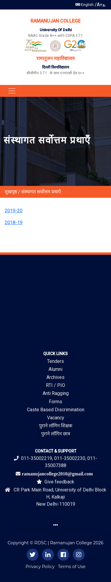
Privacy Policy (39, 566)
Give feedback (55, 482)
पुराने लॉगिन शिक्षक (55, 425)
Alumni (55, 369)
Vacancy (55, 417)
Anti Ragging (56, 393)
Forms (55, 401)
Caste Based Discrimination (55, 409)
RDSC (40, 542)
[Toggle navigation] (12, 91)
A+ (99, 4)
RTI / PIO (55, 385)
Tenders (55, 361)
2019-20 (13, 210)
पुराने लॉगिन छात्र (55, 433)
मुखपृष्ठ (11, 191)
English (84, 4)
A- (104, 5)
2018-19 (13, 222)
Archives (55, 377)
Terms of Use (72, 566)
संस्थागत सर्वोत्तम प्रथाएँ (41, 191)
